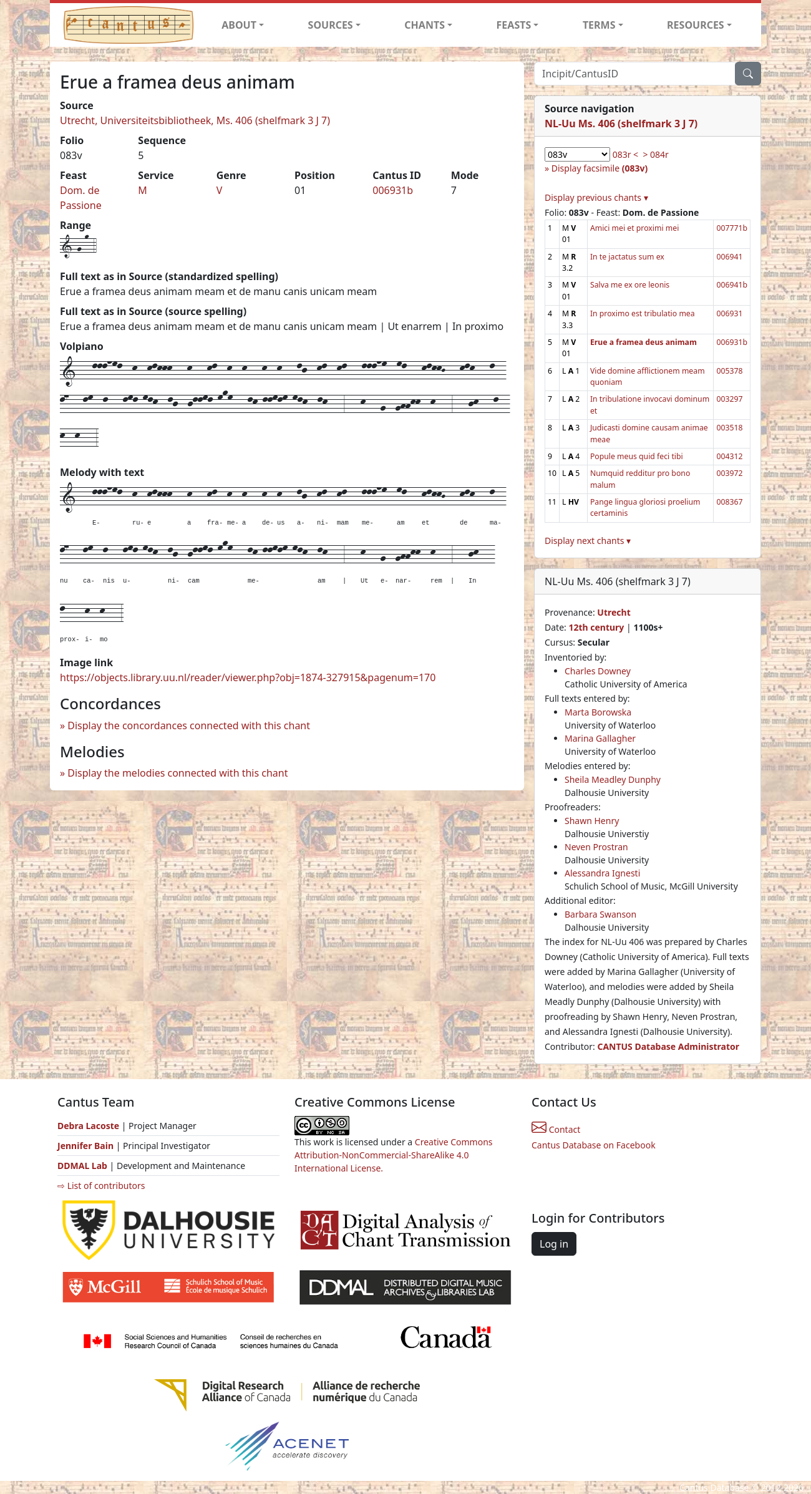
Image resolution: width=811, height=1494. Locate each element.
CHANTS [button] (424, 25)
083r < (625, 154)
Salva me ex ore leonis (629, 284)
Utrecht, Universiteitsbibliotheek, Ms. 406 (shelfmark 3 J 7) (195, 120)
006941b (731, 284)
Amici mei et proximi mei (634, 228)
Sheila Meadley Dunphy (613, 779)
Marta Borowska (598, 712)
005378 (729, 371)
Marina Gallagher (600, 738)
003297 (729, 399)
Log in (554, 1244)
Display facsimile (599, 168)
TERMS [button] (599, 25)
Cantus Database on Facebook (594, 1145)
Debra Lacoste (88, 1126)
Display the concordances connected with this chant (188, 725)
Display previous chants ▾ (596, 197)
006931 (729, 313)
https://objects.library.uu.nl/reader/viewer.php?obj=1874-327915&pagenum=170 (247, 677)
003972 (729, 473)
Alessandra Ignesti (602, 873)
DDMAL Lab (82, 1165)
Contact (556, 1129)
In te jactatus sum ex (627, 256)
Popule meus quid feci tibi (636, 456)
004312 (729, 456)
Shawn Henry (592, 821)
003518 (729, 427)
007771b (731, 228)
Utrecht (613, 612)
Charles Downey (598, 671)
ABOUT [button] (238, 25)
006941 (729, 256)
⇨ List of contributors (101, 1185)
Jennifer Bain (86, 1146)
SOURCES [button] (330, 25)
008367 (729, 502)
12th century (596, 627)
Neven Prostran (596, 847)
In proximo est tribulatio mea (642, 313)
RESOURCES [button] (695, 25)
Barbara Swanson (600, 914)
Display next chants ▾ (588, 540)
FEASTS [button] (514, 25)
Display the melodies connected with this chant (177, 773)
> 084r (655, 154)
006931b (392, 190)
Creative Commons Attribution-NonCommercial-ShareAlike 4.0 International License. (393, 1155)
